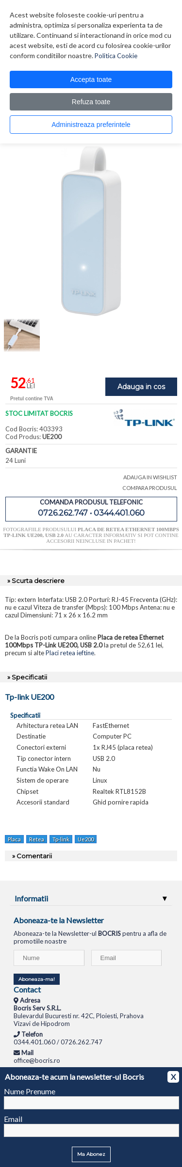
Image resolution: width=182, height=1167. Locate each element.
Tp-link (60, 839)
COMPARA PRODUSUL (149, 488)
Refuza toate (91, 102)
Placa (14, 839)
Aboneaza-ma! (36, 979)
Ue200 (86, 839)
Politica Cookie (116, 56)
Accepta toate (91, 79)
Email (13, 1118)
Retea (36, 839)
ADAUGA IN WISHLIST (150, 477)
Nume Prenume (29, 1091)
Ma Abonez (91, 1154)
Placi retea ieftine (70, 653)
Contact (27, 989)
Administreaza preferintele (91, 124)
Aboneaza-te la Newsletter (59, 920)
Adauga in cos (141, 386)
